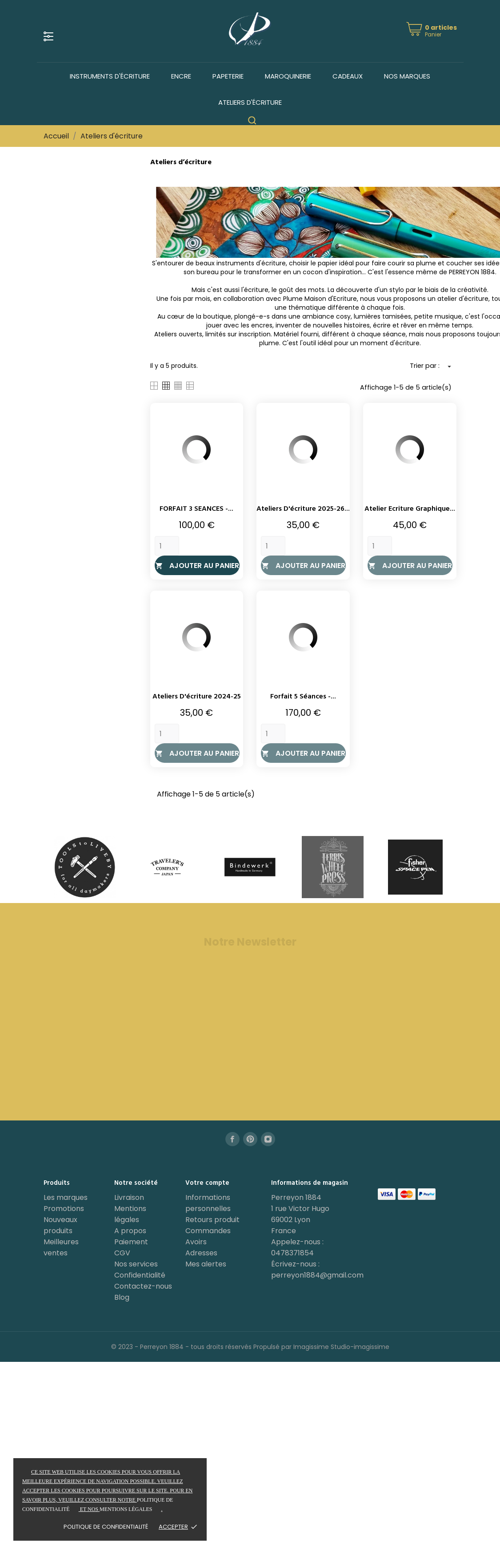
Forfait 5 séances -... (303, 696)
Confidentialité (139, 1275)
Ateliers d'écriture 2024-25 (196, 696)
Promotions (64, 1208)
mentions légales (126, 1509)
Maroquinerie (288, 76)
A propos (130, 1231)
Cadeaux (347, 76)
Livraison (129, 1197)
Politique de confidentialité (106, 1526)
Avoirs (196, 1242)
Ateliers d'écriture (250, 102)
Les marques (66, 1197)
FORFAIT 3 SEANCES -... (196, 509)
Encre (181, 76)
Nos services (136, 1264)
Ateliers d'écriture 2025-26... (303, 509)
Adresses (201, 1253)
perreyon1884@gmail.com (317, 1275)
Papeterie (228, 76)
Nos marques (407, 76)
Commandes (208, 1231)
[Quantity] (167, 546)
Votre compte (207, 1183)
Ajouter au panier (197, 565)
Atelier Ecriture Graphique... (409, 509)
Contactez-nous (143, 1286)
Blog (121, 1297)
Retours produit (212, 1220)
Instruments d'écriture (110, 76)
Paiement (131, 1242)
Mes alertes (205, 1264)
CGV (122, 1253)
